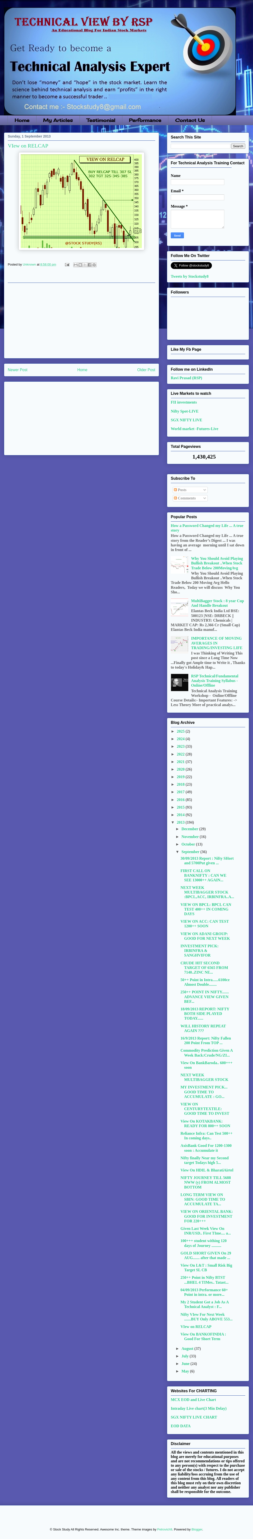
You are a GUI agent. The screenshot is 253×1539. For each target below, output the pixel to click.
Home (22, 120)
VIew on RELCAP (196, 1327)
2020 (181, 769)
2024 (181, 739)
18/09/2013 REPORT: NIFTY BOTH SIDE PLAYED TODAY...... (205, 1013)
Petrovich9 (164, 1529)
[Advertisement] (81, 320)
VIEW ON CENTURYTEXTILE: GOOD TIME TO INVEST (205, 1108)
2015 (181, 807)
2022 (181, 754)
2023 (181, 746)
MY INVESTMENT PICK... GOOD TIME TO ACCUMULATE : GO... (204, 1091)
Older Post (146, 370)
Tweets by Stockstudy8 (189, 276)
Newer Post (17, 370)
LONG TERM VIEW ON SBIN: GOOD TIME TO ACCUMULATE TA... (203, 1199)
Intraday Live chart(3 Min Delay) (198, 1408)
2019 (181, 777)
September (190, 852)
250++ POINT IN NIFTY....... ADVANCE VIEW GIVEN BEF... (205, 996)
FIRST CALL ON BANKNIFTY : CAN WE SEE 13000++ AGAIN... (203, 875)
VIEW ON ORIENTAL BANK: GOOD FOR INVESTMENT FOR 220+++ (207, 1216)
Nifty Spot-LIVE (185, 411)
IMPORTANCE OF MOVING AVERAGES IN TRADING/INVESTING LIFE (216, 643)
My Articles (58, 120)
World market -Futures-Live (194, 429)
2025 (181, 731)
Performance (145, 120)
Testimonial (101, 120)
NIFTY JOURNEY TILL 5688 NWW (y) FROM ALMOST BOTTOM (206, 1182)
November (190, 837)
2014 (181, 815)
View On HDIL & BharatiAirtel (207, 1170)
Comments (185, 498)
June (185, 1364)
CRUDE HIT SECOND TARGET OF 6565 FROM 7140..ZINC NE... (204, 967)
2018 (181, 784)
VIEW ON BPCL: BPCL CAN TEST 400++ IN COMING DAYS (206, 909)
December (190, 829)
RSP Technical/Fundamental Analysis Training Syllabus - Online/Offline (214, 680)
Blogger (196, 1529)
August (187, 1348)
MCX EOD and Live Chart (193, 1400)
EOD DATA (181, 1426)
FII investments (184, 402)
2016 (181, 800)
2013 (181, 822)
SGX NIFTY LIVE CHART (194, 1417)
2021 (181, 762)
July (185, 1356)
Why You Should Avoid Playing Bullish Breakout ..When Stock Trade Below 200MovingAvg (217, 563)
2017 (181, 792)
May (185, 1371)
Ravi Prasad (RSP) (186, 378)
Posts (180, 490)
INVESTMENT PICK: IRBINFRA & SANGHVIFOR (200, 950)
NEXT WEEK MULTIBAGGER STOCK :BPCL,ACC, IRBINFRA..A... (207, 892)
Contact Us (190, 120)
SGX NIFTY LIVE (186, 420)
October (188, 844)
